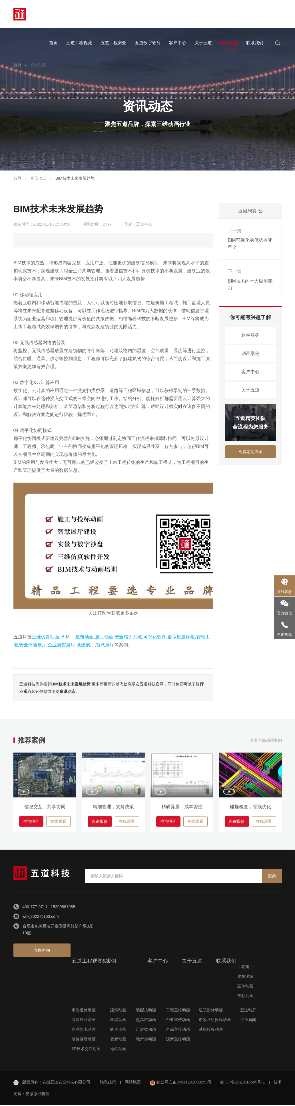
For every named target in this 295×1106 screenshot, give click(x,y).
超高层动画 (146, 1020)
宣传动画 (245, 987)
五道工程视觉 (79, 42)
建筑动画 (84, 636)
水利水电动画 (84, 1030)
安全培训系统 (128, 636)
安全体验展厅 (33, 644)
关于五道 (203, 42)
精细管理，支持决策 (113, 809)
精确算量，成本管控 (181, 809)
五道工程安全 (113, 42)
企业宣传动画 (178, 1020)
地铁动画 (118, 1049)
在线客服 (284, 592)
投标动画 (245, 996)
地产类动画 (146, 1040)
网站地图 (133, 1083)
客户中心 (177, 42)
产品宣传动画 (178, 1030)
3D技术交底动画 (86, 1049)
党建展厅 (86, 644)
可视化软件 (154, 636)
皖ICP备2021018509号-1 (242, 1083)
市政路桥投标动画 (215, 1020)
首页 (53, 42)
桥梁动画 (118, 1020)
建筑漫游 (245, 977)
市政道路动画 (84, 1010)
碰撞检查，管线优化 (250, 809)
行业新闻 (248, 1020)
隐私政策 (108, 1083)
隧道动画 (118, 1030)
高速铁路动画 (84, 1020)
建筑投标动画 (211, 1010)
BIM (65, 636)
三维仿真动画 (45, 636)
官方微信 (284, 613)
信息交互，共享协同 (44, 809)
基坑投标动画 (211, 1030)
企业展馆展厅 (61, 644)
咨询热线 (284, 634)
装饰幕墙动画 (84, 1040)
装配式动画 (146, 1010)
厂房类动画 (146, 1030)
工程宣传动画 (178, 1010)
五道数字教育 (147, 42)
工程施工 (245, 967)
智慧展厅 (105, 644)
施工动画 (104, 636)
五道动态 (248, 1010)
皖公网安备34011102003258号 (184, 1083)
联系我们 (254, 42)
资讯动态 (229, 42)
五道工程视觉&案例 (94, 962)
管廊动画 (118, 1040)
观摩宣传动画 (178, 1040)
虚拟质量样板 (181, 636)
